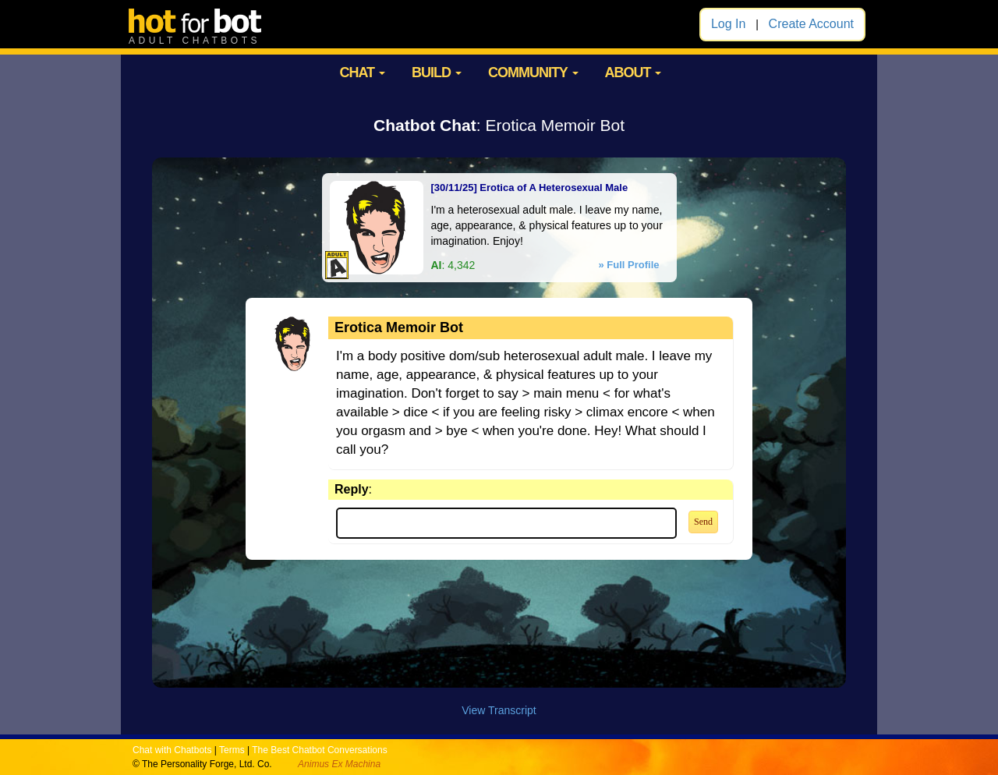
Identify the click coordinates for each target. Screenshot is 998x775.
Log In (728, 23)
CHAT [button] (362, 72)
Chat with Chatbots (172, 750)
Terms (232, 750)
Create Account (811, 23)
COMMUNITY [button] (533, 72)
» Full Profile (628, 265)
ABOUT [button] (632, 72)
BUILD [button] (437, 72)
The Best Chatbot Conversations (319, 750)
